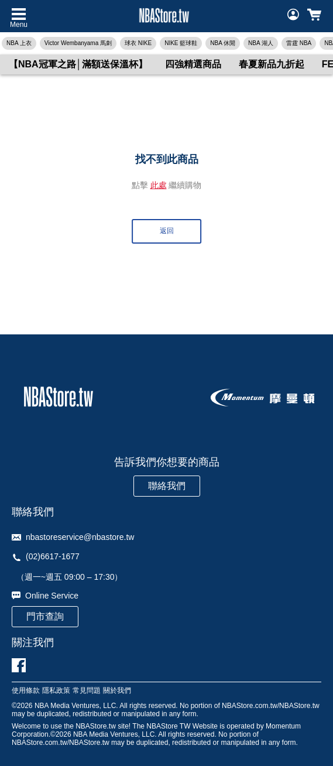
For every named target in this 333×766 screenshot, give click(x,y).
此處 (158, 185)
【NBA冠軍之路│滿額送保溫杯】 (78, 64)
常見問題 (87, 691)
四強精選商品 (193, 64)
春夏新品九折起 (271, 64)
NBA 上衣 (19, 43)
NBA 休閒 (222, 43)
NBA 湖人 (260, 43)
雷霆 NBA (298, 43)
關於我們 (117, 691)
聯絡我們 (167, 486)
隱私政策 (56, 691)
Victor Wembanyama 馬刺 (78, 43)
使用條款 (26, 691)
